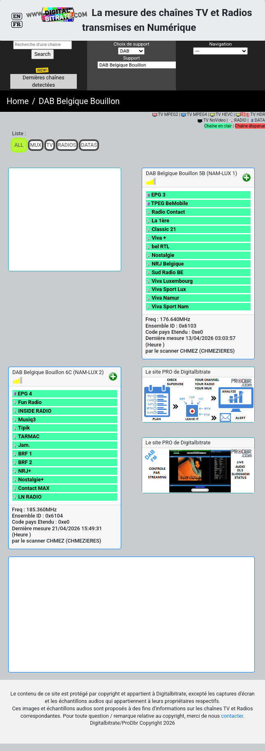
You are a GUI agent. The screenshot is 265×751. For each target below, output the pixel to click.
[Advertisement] (65, 219)
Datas (89, 145)
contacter (232, 716)
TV (49, 145)
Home (18, 101)
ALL (18, 145)
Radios (67, 145)
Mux (35, 145)
